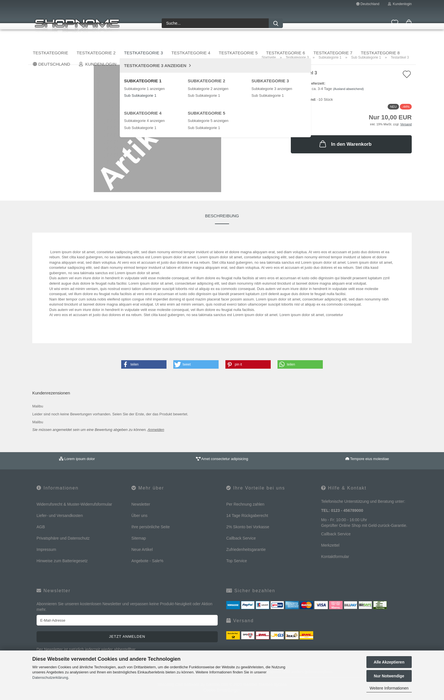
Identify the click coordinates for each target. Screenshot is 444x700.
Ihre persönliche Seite (150, 527)
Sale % (373, 41)
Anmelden (156, 430)
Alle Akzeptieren (389, 662)
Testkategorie (64, 41)
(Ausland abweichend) (348, 89)
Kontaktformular (335, 556)
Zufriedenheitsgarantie (246, 549)
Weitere (336, 41)
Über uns (401, 41)
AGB (41, 527)
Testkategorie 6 (298, 41)
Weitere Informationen (389, 688)
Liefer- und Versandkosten (60, 515)
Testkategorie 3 (156, 41)
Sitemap (138, 538)
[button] (409, 23)
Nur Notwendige (389, 676)
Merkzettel (330, 545)
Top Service (236, 561)
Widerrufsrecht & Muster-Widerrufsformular (74, 504)
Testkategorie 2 (109, 41)
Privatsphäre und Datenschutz (63, 538)
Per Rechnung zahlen (245, 504)
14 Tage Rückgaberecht (247, 515)
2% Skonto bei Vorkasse (247, 527)
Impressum (46, 549)
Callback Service (241, 538)
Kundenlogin (400, 4)
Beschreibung (222, 215)
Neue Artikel (142, 549)
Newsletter (140, 504)
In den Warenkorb (345, 143)
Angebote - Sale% (147, 561)
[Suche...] (276, 23)
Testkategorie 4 (204, 41)
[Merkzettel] (395, 23)
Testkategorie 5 (251, 41)
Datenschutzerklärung (50, 677)
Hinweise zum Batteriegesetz (62, 561)
